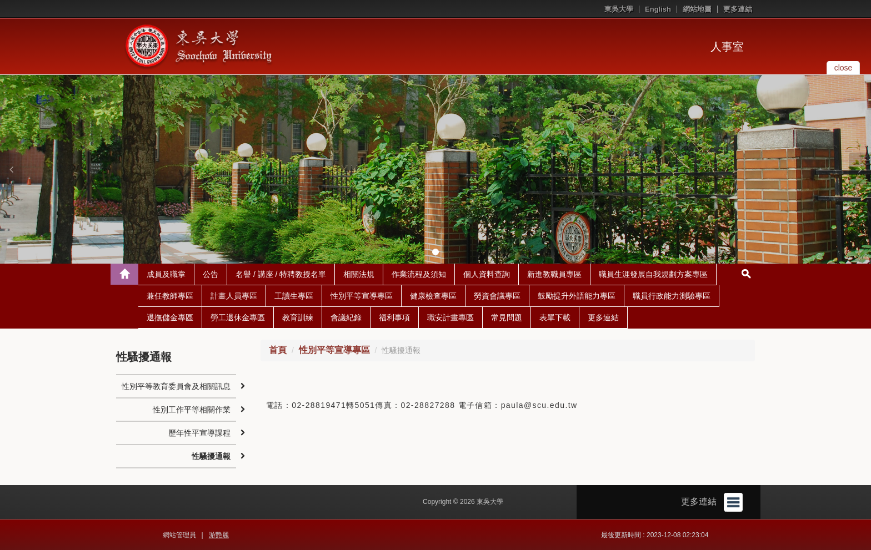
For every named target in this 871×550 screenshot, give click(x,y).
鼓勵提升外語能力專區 (576, 295)
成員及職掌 (166, 274)
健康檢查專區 (433, 295)
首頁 (278, 350)
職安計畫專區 (450, 317)
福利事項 (394, 317)
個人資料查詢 (486, 274)
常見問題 (506, 317)
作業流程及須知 (419, 274)
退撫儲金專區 (170, 317)
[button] (11, 169)
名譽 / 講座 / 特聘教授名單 (281, 274)
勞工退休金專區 (238, 317)
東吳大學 (618, 9)
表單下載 (554, 317)
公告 (210, 274)
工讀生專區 (293, 295)
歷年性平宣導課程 (199, 432)
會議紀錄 (346, 317)
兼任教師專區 (170, 295)
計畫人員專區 (234, 295)
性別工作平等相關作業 (192, 409)
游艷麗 (219, 535)
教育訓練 (297, 317)
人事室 (727, 47)
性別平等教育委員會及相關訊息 (176, 386)
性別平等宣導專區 (362, 295)
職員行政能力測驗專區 (671, 295)
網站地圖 (697, 9)
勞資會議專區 (497, 295)
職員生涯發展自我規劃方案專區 (653, 274)
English (658, 9)
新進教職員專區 (554, 274)
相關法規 (358, 274)
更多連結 (737, 9)
